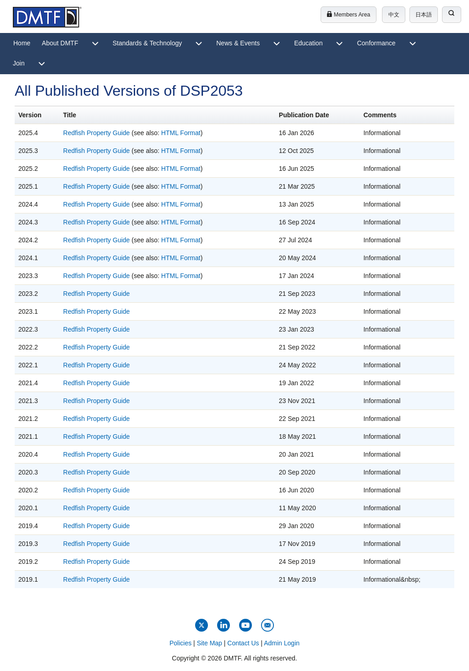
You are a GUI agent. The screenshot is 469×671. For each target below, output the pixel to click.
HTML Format (181, 132)
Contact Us (243, 643)
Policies (180, 643)
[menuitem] (22, 43)
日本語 (423, 14)
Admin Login (282, 643)
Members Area (348, 14)
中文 (393, 14)
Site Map (209, 643)
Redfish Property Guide (96, 132)
